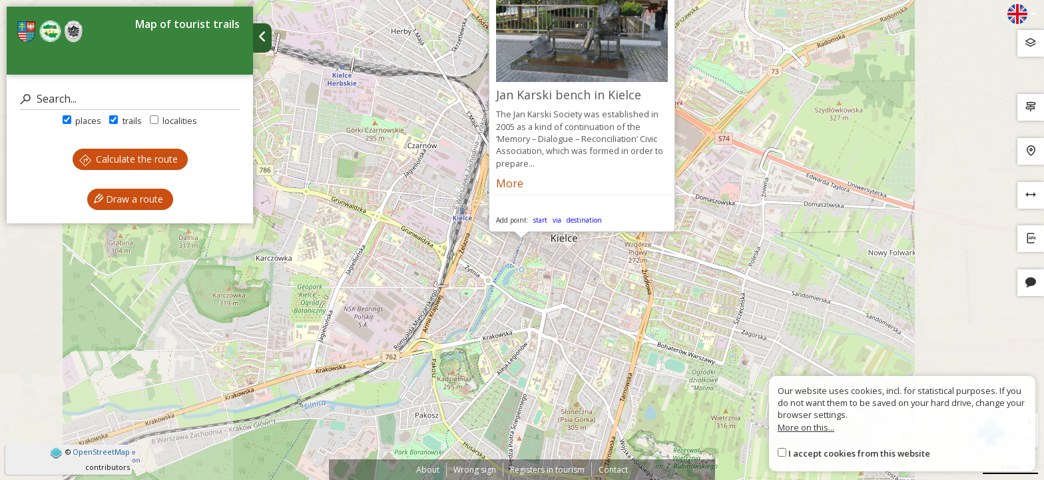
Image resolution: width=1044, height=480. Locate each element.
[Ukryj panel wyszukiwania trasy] (262, 38)
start (540, 220)
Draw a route (128, 199)
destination (584, 220)
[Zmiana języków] (1022, 14)
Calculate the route (128, 159)
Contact (613, 469)
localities (173, 121)
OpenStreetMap (101, 452)
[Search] (130, 99)
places (82, 121)
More (509, 183)
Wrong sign (474, 469)
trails (125, 121)
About (427, 469)
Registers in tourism (547, 469)
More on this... (806, 427)
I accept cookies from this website (859, 453)
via (557, 220)
